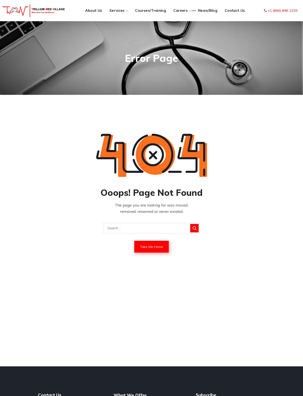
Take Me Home (151, 247)
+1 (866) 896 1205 (281, 10)
